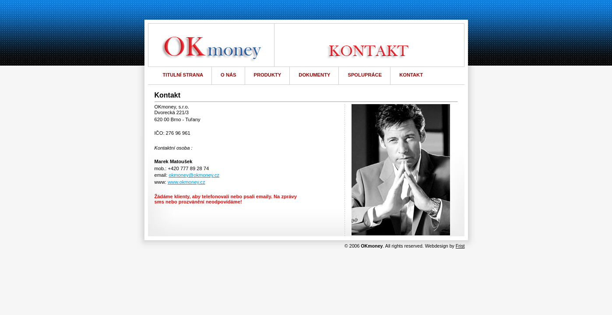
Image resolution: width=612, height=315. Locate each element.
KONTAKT (411, 74)
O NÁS (228, 74)
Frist (460, 245)
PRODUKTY (267, 74)
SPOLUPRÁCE (365, 74)
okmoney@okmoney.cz (194, 175)
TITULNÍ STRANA (183, 74)
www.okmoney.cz (186, 182)
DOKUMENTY (314, 74)
